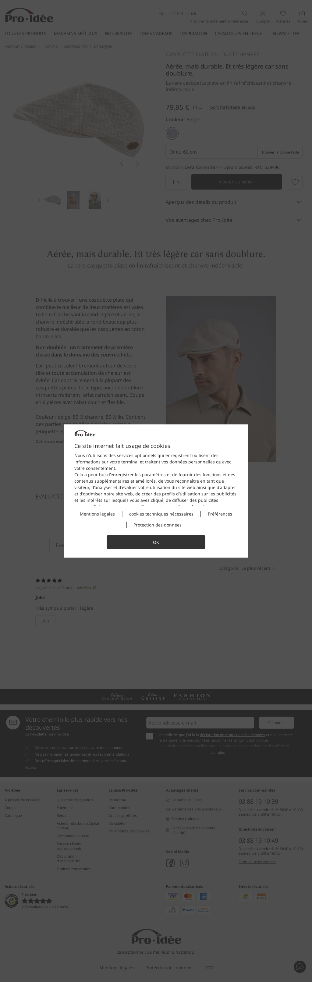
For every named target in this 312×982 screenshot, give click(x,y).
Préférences (220, 514)
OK (156, 542)
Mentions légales (97, 514)
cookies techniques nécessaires (161, 514)
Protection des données (157, 525)
